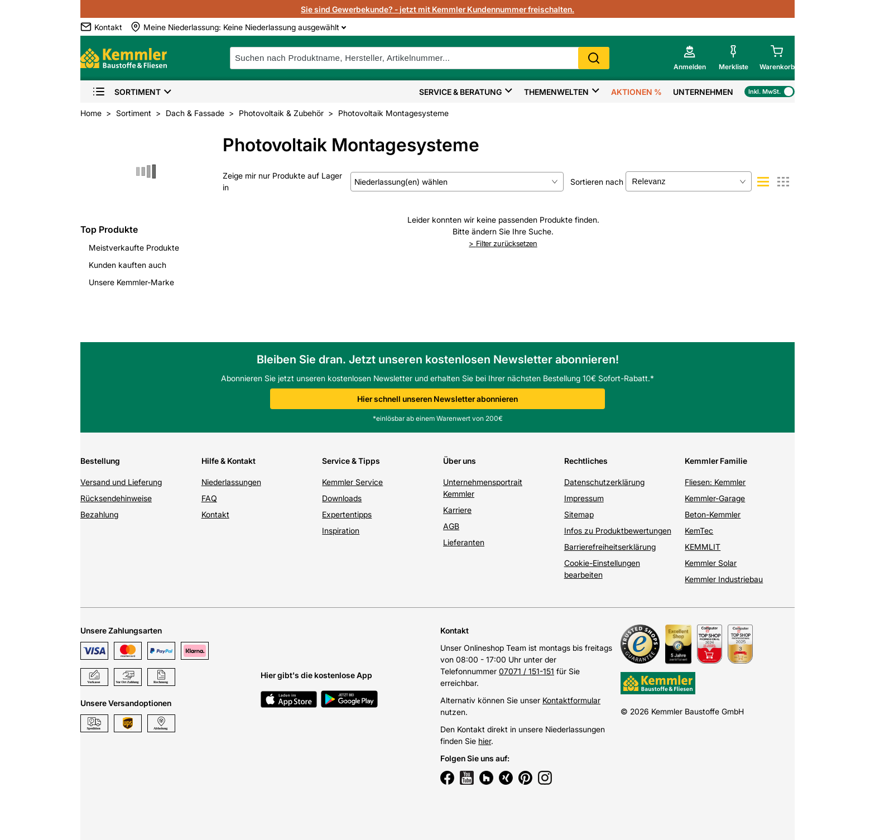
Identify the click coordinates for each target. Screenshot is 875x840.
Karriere (457, 510)
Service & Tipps (351, 460)
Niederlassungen (231, 482)
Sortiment (126, 92)
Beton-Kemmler (713, 514)
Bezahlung (99, 514)
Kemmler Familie (716, 460)
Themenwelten (556, 92)
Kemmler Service (352, 482)
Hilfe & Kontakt (228, 460)
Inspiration (340, 530)
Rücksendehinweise (116, 498)
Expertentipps (347, 514)
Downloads (342, 498)
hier (484, 741)
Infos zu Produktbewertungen (617, 530)
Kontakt (215, 514)
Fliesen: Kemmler (715, 482)
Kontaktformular (571, 700)
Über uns (459, 460)
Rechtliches (586, 460)
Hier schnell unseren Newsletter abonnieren (437, 399)
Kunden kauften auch (127, 265)
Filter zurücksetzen (503, 243)
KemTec (699, 530)
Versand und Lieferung (121, 482)
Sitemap (579, 514)
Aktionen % (636, 92)
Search (593, 58)
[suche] (419, 58)
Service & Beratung (460, 92)
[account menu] (690, 58)
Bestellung (100, 460)
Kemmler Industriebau (724, 579)
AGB (451, 526)
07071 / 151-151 (526, 671)
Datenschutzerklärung (604, 482)
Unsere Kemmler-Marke (131, 282)
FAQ (209, 498)
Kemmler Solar (711, 563)
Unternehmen (703, 92)
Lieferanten (463, 542)
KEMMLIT (702, 546)
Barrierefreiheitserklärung (610, 546)
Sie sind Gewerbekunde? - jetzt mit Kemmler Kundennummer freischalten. (437, 9)
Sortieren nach (596, 181)
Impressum (584, 498)
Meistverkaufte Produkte (134, 247)
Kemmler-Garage (715, 498)
